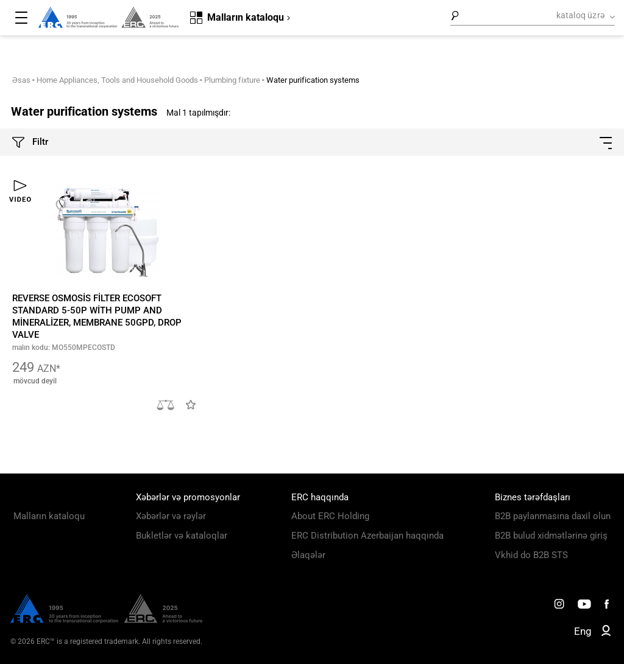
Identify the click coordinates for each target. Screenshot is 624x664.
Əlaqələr (308, 555)
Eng (583, 631)
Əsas (21, 80)
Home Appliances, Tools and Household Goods (117, 80)
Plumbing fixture (232, 80)
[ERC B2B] (606, 633)
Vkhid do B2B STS (531, 555)
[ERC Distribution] (106, 620)
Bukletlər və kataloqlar (181, 535)
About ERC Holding (330, 516)
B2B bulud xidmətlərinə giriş (551, 535)
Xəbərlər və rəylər (171, 516)
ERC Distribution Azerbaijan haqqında (367, 535)
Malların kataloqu (49, 516)
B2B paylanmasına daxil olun (553, 516)
